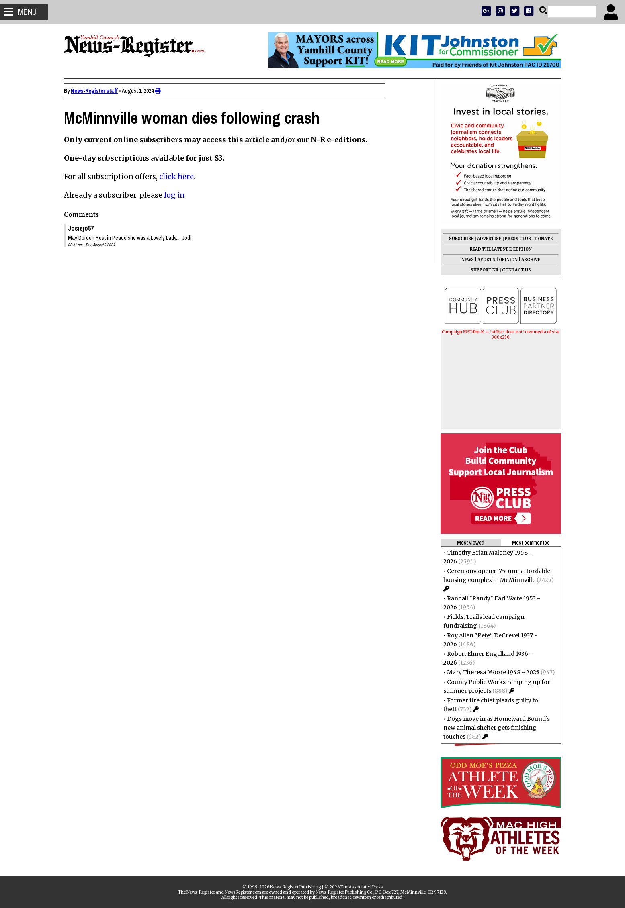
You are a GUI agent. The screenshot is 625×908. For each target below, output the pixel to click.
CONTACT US (513, 270)
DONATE (540, 238)
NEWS (464, 259)
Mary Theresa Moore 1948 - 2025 (490, 672)
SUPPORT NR (481, 270)
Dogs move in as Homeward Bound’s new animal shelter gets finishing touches (493, 727)
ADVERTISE (486, 238)
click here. (181, 176)
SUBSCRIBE (458, 238)
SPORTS (483, 259)
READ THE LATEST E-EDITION (498, 249)
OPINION (505, 259)
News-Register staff (97, 90)
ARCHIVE (527, 259)
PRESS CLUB (515, 238)
